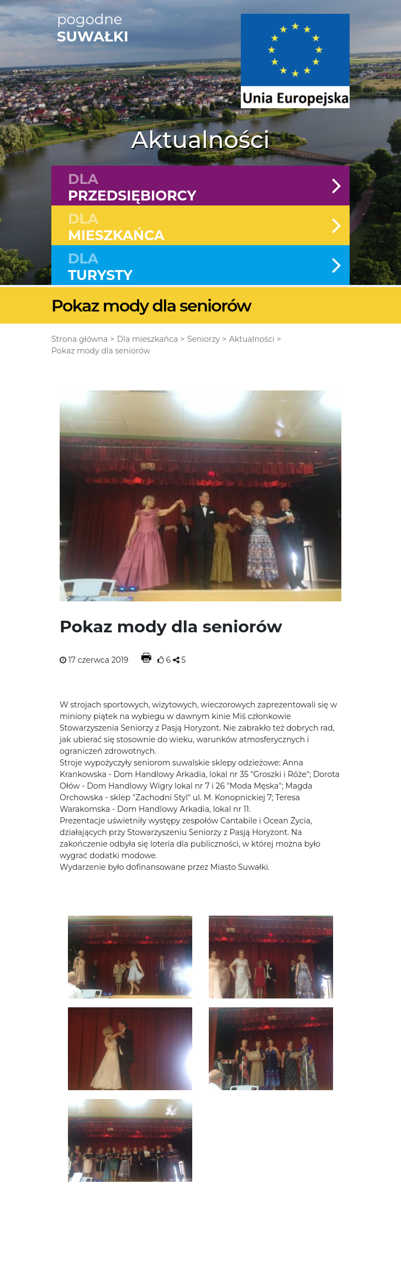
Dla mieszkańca (147, 339)
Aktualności (252, 339)
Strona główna (79, 339)
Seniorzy (203, 339)
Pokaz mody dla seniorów (100, 351)
